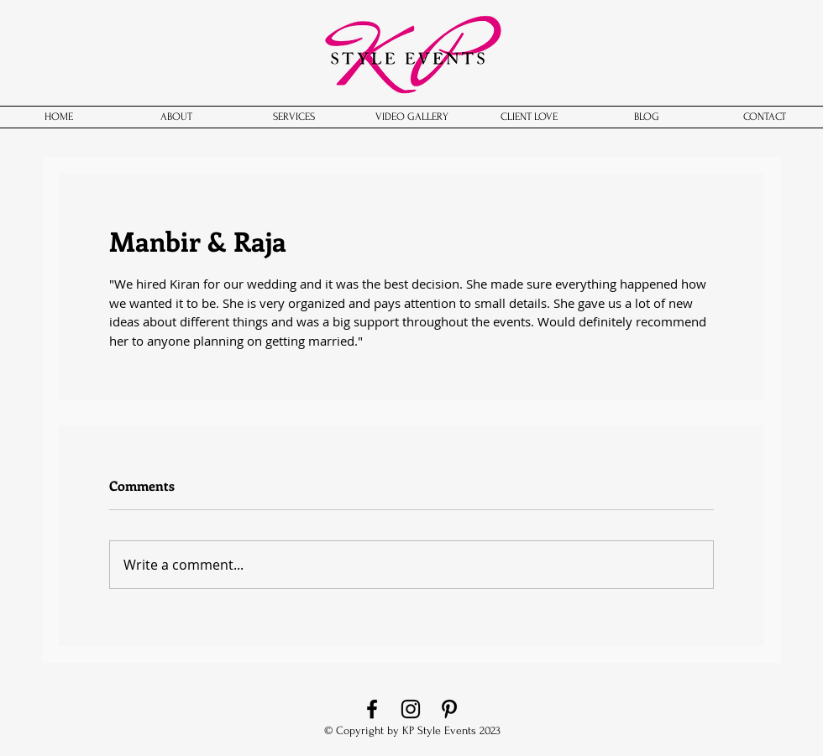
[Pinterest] (449, 709)
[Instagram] (410, 709)
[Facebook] (372, 709)
